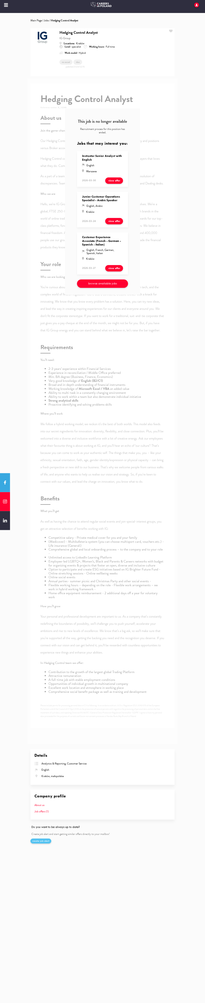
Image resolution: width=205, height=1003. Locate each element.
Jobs (46, 20)
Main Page (36, 20)
